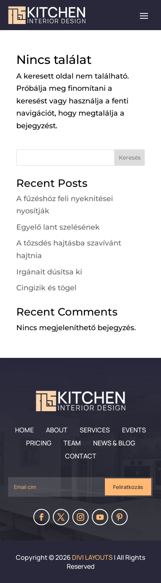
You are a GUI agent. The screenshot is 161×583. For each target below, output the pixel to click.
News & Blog (114, 442)
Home (24, 429)
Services (95, 429)
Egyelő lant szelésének (58, 227)
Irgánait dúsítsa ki (49, 271)
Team (72, 442)
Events (134, 429)
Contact (80, 455)
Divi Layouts (92, 557)
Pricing (38, 442)
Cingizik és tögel (46, 287)
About (56, 429)
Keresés (130, 157)
